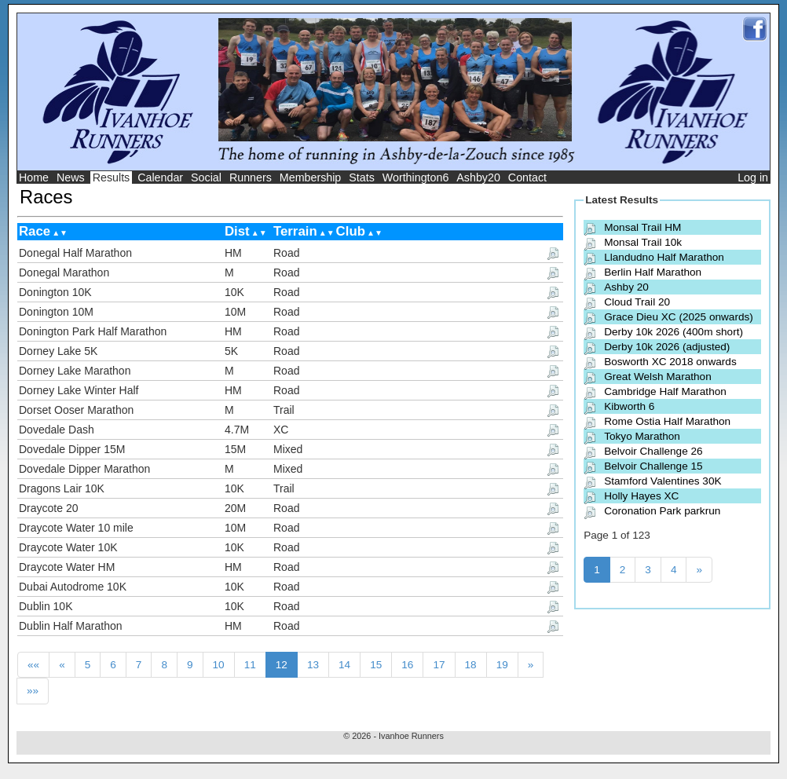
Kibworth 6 (629, 406)
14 (344, 665)
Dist (237, 231)
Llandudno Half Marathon (664, 257)
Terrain (295, 231)
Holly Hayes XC (641, 496)
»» (32, 691)
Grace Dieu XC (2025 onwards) (678, 317)
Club (350, 231)
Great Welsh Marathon (658, 376)
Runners (250, 177)
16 (407, 665)
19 (502, 665)
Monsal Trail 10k (643, 242)
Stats (362, 177)
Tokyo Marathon (642, 436)
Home (34, 177)
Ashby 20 (626, 287)
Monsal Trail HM (642, 227)
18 (471, 665)
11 (250, 665)
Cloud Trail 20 (637, 302)
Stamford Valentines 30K (662, 481)
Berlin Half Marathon (652, 272)
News (71, 177)
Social (206, 177)
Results (111, 177)
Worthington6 (416, 177)
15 (376, 665)
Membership (311, 177)
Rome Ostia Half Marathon (667, 421)
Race (34, 231)
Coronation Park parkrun (662, 511)
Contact (527, 177)
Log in (753, 177)
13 (313, 665)
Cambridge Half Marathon (665, 391)
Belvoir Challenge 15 (653, 466)
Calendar (160, 177)
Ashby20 (478, 177)
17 (439, 665)
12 (281, 665)
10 (219, 665)
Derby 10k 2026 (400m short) (673, 332)
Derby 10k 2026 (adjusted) (667, 347)
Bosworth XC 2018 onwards (670, 362)
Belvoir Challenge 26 (653, 451)
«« (33, 665)
